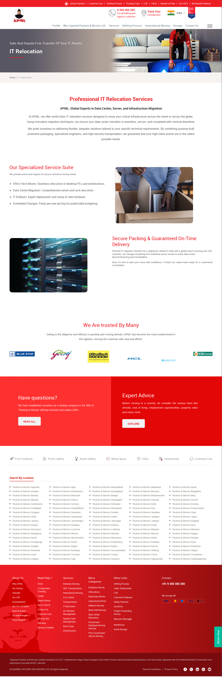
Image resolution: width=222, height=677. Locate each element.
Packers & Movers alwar (184, 489)
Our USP (16, 599)
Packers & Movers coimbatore (27, 506)
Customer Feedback (123, 599)
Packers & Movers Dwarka (185, 506)
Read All (29, 424)
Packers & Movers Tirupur (105, 556)
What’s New (218, 637)
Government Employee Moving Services (96, 627)
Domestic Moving (71, 585)
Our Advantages (19, 617)
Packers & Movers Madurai (146, 531)
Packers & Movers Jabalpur (146, 518)
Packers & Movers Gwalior (105, 514)
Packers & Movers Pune (184, 543)
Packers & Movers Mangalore (26, 535)
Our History (17, 590)
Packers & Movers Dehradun (106, 506)
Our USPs (183, 3)
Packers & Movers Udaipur (25, 560)
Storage (181, 27)
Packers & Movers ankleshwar (68, 493)
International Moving (165, 27)
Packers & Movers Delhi (144, 506)
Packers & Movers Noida (145, 539)
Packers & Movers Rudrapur (66, 552)
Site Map (42, 624)
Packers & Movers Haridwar (146, 514)
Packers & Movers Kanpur (25, 527)
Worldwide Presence (201, 3)
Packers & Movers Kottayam (26, 531)
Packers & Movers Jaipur (184, 518)
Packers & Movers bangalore (186, 493)
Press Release (18, 621)
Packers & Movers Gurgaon (25, 514)
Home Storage (120, 631)
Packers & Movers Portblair (146, 543)
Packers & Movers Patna (65, 543)
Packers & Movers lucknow (66, 531)
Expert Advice (44, 602)
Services (130, 27)
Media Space (119, 461)
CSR (145, 3)
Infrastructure (69, 632)
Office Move (94, 593)
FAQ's (154, 3)
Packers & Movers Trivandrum (187, 556)
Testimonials (171, 461)
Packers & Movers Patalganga (27, 543)
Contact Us (193, 27)
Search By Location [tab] (22, 480)
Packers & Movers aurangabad (107, 493)
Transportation (70, 603)
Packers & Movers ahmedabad (107, 489)
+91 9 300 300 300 (173, 585)
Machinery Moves (96, 598)
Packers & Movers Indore (104, 518)
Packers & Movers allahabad (147, 489)
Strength (16, 594)
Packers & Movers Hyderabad (67, 518)
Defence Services (96, 607)
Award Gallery (88, 461)
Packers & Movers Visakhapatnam (189, 560)
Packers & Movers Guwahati (67, 514)
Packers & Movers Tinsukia (66, 556)
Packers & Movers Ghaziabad (107, 510)
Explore (133, 426)
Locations (118, 608)
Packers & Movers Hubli (24, 518)
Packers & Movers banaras (146, 493)
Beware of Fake (168, 3)
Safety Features (121, 603)
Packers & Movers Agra (64, 489)
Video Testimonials (122, 590)
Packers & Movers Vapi (64, 560)
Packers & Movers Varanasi (106, 560)
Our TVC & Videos (20, 608)
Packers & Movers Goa (144, 510)
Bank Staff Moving (97, 611)
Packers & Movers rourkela (26, 552)
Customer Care (96, 3)
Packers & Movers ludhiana (106, 531)
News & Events (19, 612)
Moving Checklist (46, 629)
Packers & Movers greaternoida (188, 510)
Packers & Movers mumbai (105, 535)
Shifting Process (114, 3)
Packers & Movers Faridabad (26, 510)
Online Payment (77, 3)
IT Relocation (69, 608)
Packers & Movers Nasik (24, 539)
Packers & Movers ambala (25, 493)
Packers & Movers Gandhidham (68, 510)
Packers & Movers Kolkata (105, 527)
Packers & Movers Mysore (146, 535)
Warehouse (119, 626)
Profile (83, 27)
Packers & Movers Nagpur (185, 535)
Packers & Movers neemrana (106, 539)
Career (41, 597)
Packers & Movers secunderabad (108, 552)
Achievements (18, 603)
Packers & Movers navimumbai (68, 539)
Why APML (17, 585)
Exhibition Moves (96, 589)
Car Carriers (68, 599)
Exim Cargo (68, 627)
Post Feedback (24, 461)
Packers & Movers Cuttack (66, 506)
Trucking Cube (132, 3)
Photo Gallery (56, 461)
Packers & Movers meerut (65, 535)
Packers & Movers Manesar (186, 531)
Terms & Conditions (152, 671)
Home (12, 80)
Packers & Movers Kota (184, 527)
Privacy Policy (172, 671)
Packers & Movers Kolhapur (66, 527)
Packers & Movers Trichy (145, 556)
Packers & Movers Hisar (184, 514)
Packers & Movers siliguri (185, 552)
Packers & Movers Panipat (185, 539)
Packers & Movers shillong (146, 552)
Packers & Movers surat (24, 556)
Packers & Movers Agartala (25, 489)
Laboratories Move (97, 602)
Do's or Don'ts (44, 606)
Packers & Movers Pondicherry (107, 543)
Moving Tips (43, 620)
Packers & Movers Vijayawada (148, 560)
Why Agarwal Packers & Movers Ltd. (106, 27)
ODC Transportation (72, 590)
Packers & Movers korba (145, 527)
